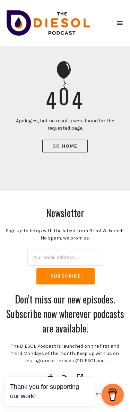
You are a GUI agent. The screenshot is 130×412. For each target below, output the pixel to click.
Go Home (65, 146)
